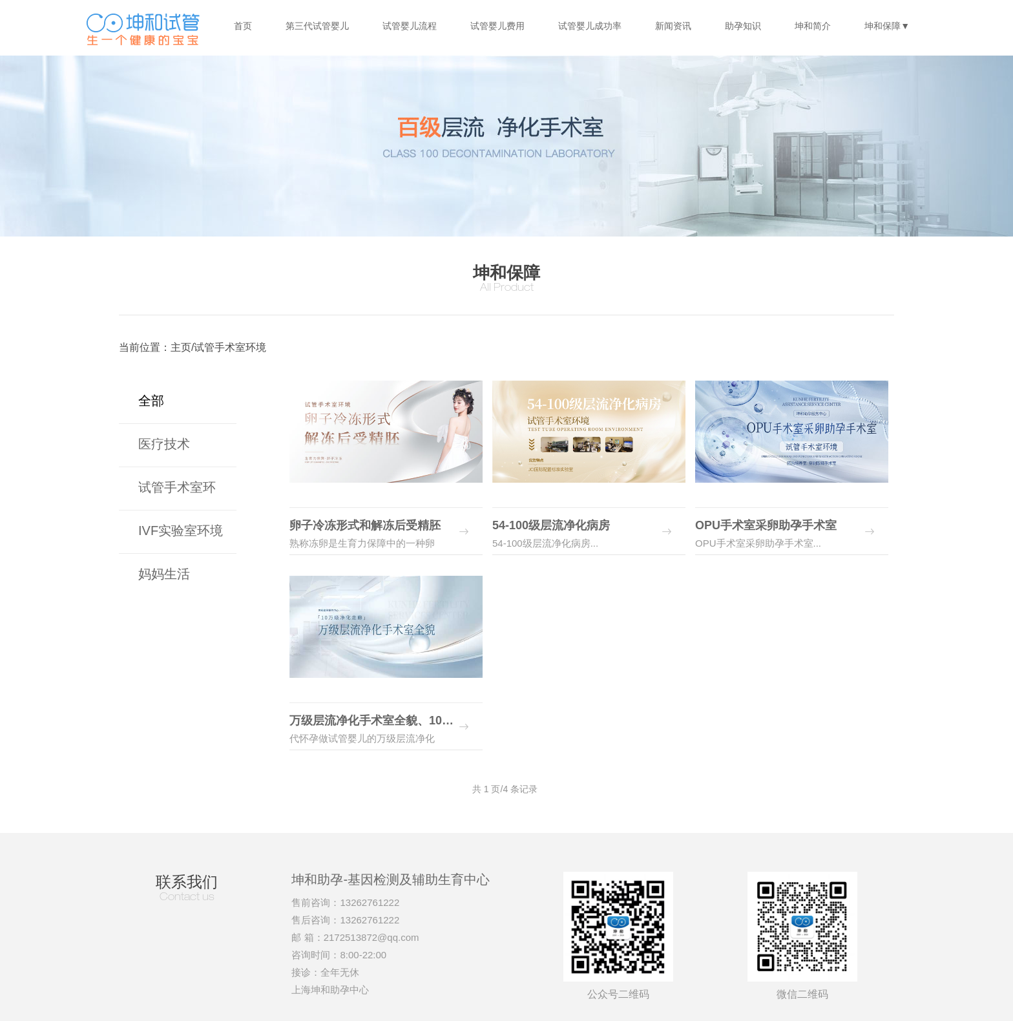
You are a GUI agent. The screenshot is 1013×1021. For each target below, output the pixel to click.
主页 (181, 347)
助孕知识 (743, 26)
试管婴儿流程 (409, 26)
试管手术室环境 (230, 347)
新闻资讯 (673, 26)
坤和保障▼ (887, 26)
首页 (243, 26)
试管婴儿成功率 (589, 26)
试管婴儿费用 (497, 26)
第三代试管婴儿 (317, 26)
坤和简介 (813, 26)
